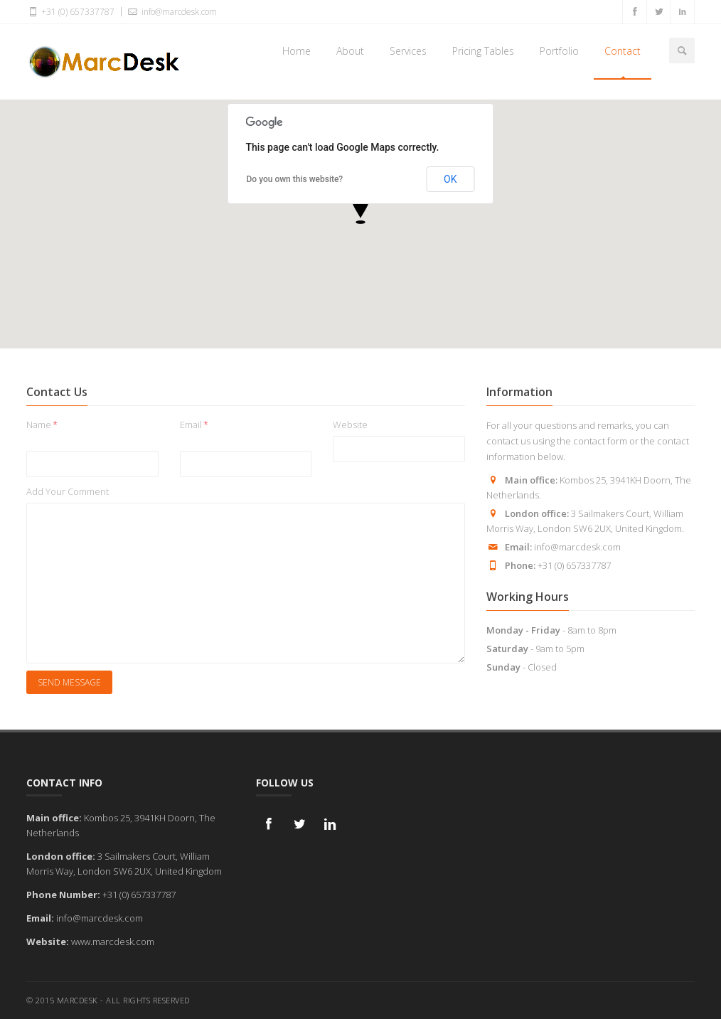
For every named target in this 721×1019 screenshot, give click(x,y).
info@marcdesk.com (171, 11)
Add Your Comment (67, 491)
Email (194, 424)
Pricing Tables (483, 51)
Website (350, 424)
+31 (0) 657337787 (70, 11)
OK (450, 179)
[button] (360, 207)
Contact (622, 51)
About (350, 51)
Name (42, 424)
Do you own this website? (295, 179)
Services (408, 51)
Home (296, 51)
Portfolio (559, 51)
